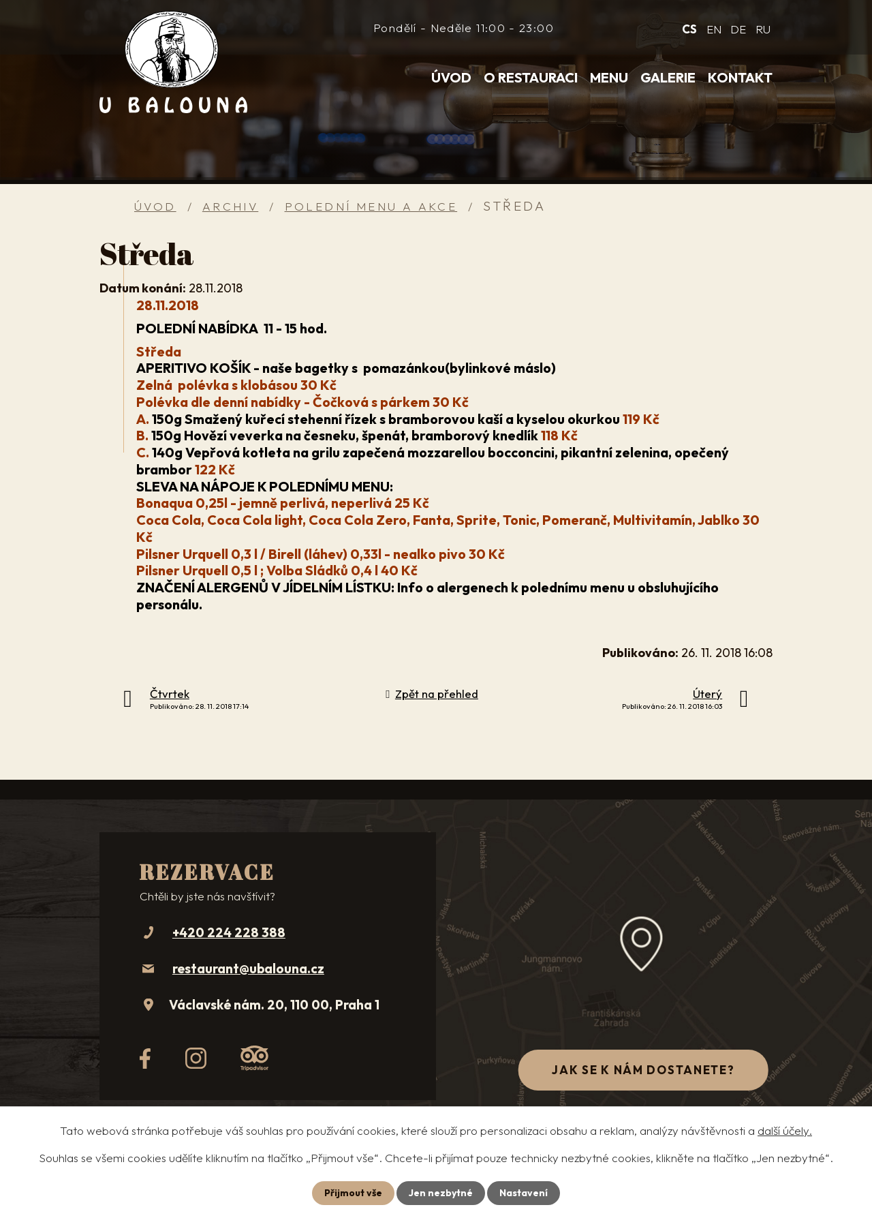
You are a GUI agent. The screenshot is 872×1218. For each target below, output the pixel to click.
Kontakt (740, 77)
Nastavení (523, 1193)
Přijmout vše (353, 1193)
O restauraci (531, 77)
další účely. (785, 1130)
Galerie (668, 77)
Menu (609, 77)
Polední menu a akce (371, 206)
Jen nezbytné (441, 1193)
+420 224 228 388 (228, 932)
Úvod (451, 77)
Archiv (230, 206)
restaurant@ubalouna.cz (248, 968)
